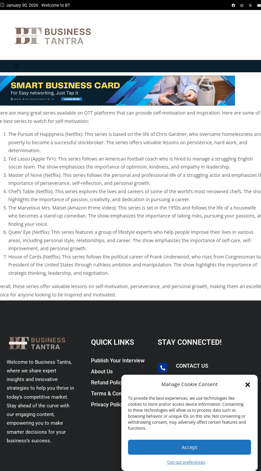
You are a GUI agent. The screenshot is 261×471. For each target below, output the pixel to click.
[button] (247, 384)
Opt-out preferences (186, 462)
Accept (189, 447)
